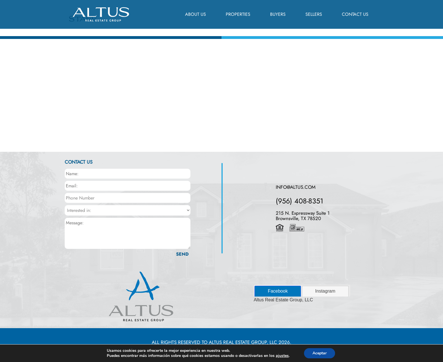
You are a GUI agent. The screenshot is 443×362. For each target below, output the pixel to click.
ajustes (282, 355)
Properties (238, 14)
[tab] (278, 291)
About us (195, 14)
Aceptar (319, 353)
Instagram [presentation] (325, 291)
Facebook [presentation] (278, 291)
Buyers (278, 14)
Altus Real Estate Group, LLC (283, 299)
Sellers (313, 14)
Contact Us (355, 14)
